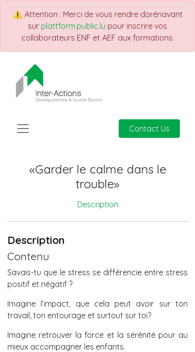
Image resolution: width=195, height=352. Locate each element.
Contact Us (149, 128)
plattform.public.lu (73, 26)
